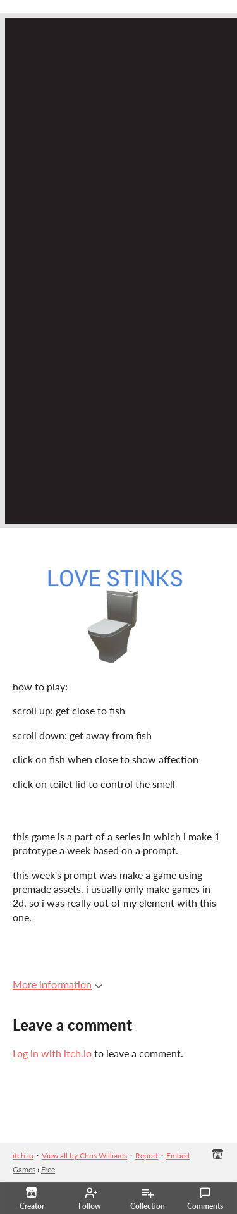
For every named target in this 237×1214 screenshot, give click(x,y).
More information (57, 984)
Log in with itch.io (52, 1053)
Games (24, 1169)
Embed (178, 1155)
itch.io (23, 1155)
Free (48, 1169)
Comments (205, 1199)
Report (146, 1155)
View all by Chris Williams (84, 1155)
